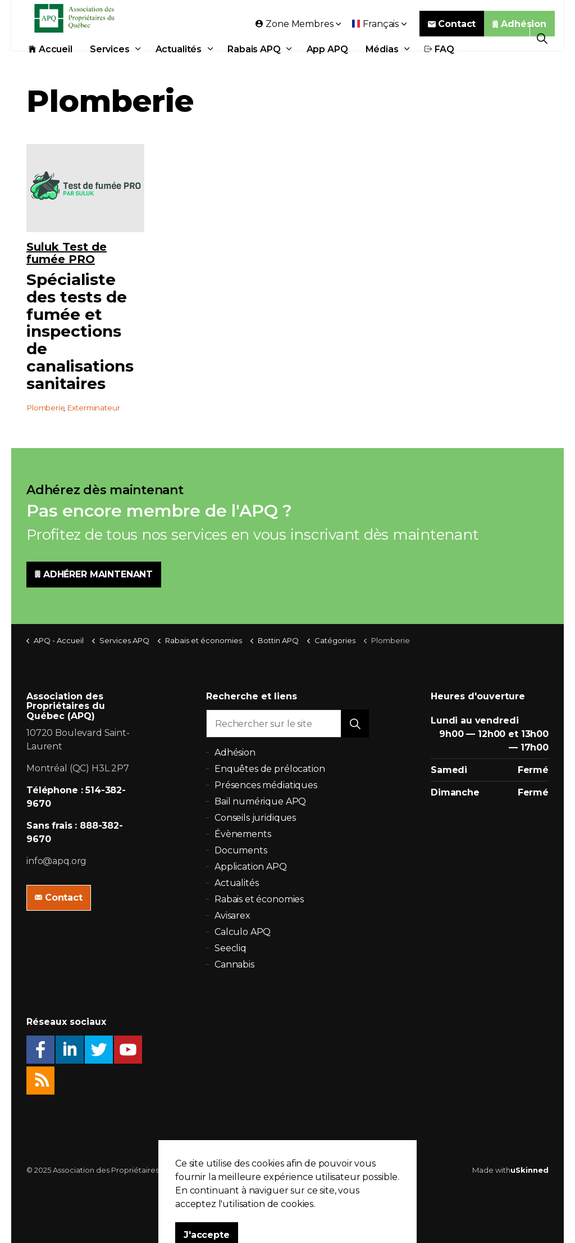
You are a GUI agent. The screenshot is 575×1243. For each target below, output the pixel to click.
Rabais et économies (259, 899)
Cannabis (234, 964)
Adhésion (519, 38)
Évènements (243, 834)
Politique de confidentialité (280, 1169)
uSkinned (529, 1169)
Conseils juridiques (255, 817)
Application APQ (251, 866)
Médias (382, 63)
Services (110, 63)
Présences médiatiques (266, 785)
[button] (355, 723)
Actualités (179, 63)
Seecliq (231, 948)
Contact (452, 38)
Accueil (50, 63)
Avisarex (232, 915)
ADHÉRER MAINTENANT (94, 574)
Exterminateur (93, 407)
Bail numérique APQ (260, 801)
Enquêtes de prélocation (270, 768)
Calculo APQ (243, 931)
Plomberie (45, 407)
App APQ (327, 63)
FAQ (439, 63)
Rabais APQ (254, 63)
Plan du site (355, 1169)
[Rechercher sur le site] (287, 723)
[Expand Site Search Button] (542, 38)
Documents (241, 850)
